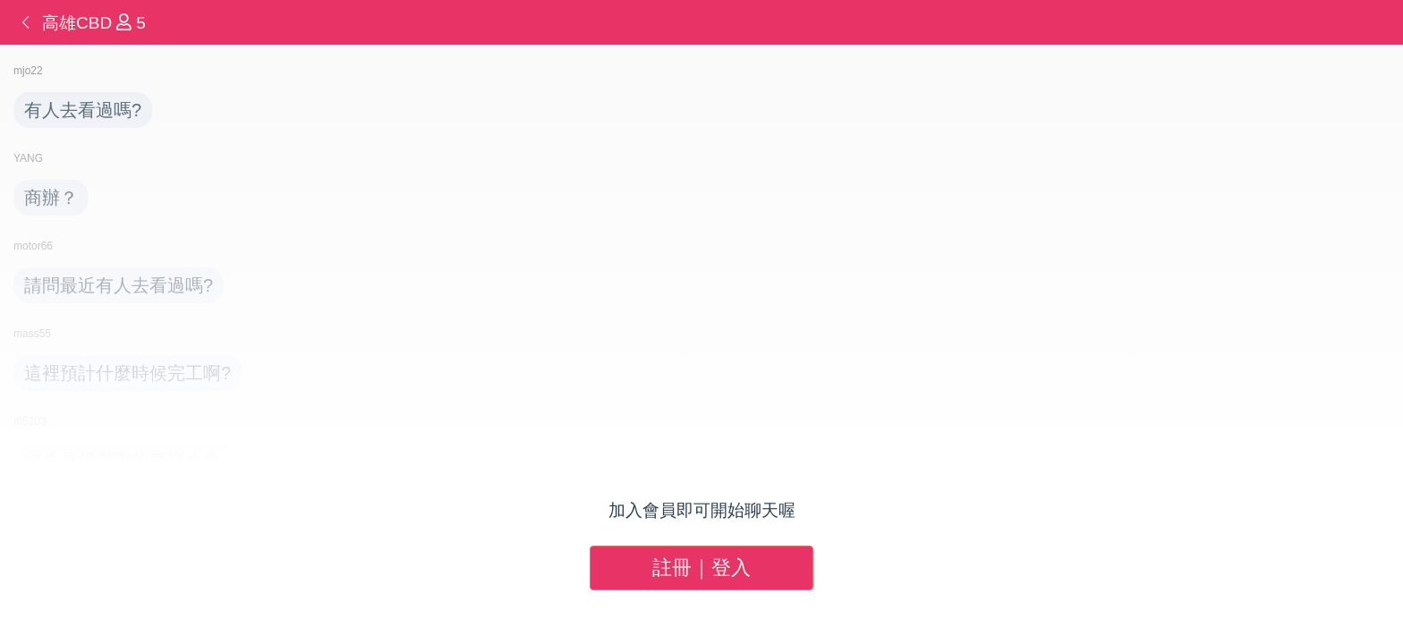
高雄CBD (79, 22)
